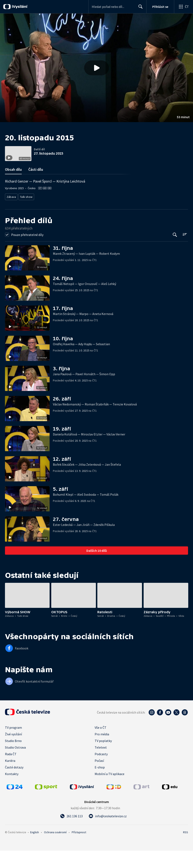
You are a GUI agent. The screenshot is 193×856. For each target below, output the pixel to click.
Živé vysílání (13, 739)
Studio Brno (13, 746)
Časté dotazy (14, 773)
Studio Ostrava (15, 753)
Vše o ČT (100, 733)
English (34, 837)
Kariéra (10, 766)
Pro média (102, 739)
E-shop (100, 773)
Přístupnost (79, 837)
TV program (13, 733)
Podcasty (101, 759)
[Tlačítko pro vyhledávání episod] (175, 240)
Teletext (101, 753)
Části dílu (35, 176)
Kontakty (11, 779)
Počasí (99, 766)
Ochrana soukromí (55, 837)
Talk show (27, 202)
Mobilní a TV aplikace (109, 779)
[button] (96, 67)
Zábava (11, 202)
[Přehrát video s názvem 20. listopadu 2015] (96, 67)
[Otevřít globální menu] (183, 6)
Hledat (139, 8)
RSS (185, 837)
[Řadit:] (184, 239)
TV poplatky (103, 746)
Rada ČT (11, 759)
